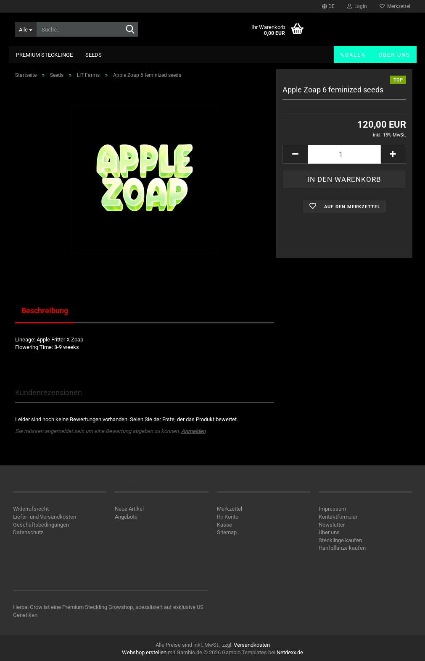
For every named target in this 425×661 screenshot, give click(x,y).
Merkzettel (395, 6)
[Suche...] (25, 29)
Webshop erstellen (144, 652)
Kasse (224, 525)
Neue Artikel (129, 509)
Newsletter (332, 525)
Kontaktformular (338, 517)
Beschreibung (44, 310)
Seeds (93, 55)
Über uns (394, 55)
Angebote (126, 517)
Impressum (332, 509)
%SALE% (353, 55)
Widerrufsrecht (31, 509)
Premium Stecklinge (44, 55)
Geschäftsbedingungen (41, 525)
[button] (328, 6)
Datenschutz (28, 532)
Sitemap (227, 532)
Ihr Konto (227, 517)
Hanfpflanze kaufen (342, 548)
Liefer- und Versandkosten (44, 517)
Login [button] (357, 6)
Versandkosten (252, 645)
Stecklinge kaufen (340, 540)
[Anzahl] (344, 154)
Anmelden (193, 431)
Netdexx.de (290, 652)
